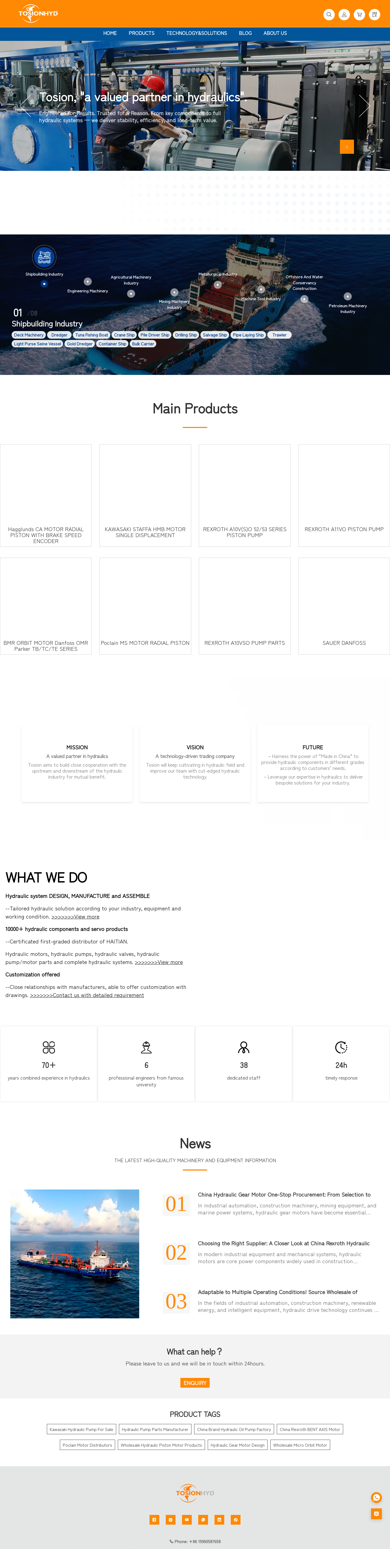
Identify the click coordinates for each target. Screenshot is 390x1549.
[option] (44, 267)
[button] (25, 106)
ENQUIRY (195, 1383)
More (284, 197)
